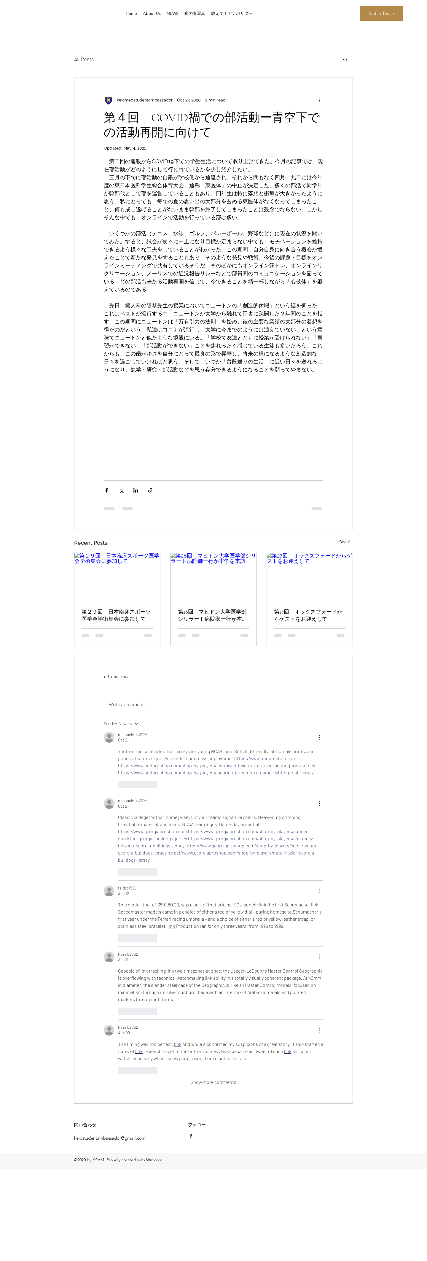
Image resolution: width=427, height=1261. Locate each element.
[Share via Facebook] (106, 490)
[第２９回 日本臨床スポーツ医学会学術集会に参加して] (117, 577)
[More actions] (319, 100)
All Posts (84, 59)
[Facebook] (191, 1136)
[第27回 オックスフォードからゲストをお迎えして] (310, 577)
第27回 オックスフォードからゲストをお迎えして (308, 615)
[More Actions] (319, 737)
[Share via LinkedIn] (135, 490)
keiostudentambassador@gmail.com (110, 1138)
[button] (381, 13)
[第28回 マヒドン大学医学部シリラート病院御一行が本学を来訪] (213, 577)
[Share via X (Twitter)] (121, 490)
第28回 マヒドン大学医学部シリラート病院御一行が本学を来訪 (212, 615)
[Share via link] (150, 490)
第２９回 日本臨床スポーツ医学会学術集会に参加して (116, 615)
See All (346, 541)
